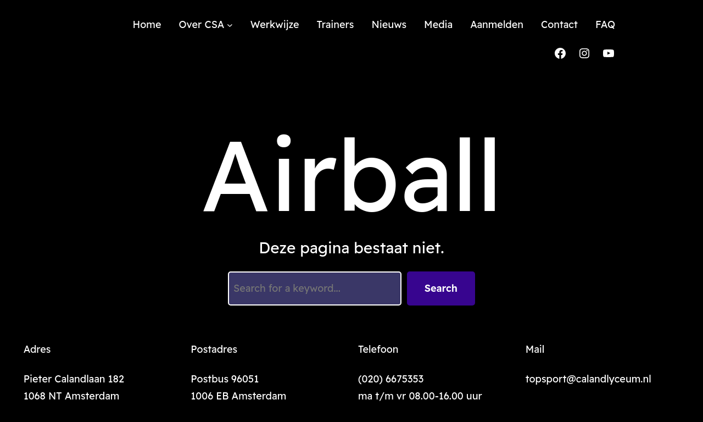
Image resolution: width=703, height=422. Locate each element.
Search (441, 288)
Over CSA (201, 24)
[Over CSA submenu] (230, 25)
